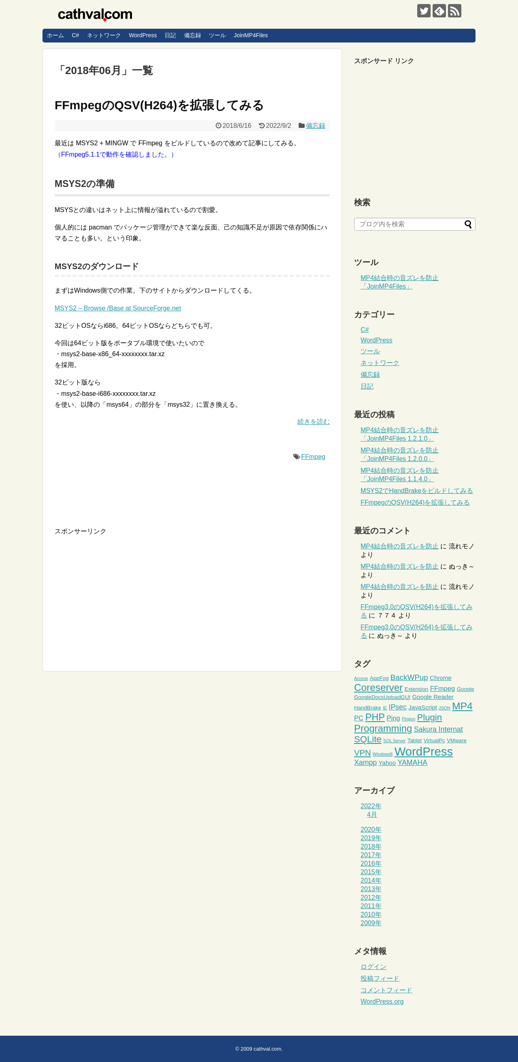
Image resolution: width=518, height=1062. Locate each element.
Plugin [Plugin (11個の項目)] (429, 717)
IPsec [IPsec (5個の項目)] (398, 707)
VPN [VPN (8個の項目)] (362, 752)
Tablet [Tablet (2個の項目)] (415, 740)
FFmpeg (313, 456)
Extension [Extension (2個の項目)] (416, 689)
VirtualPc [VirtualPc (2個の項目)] (434, 740)
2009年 (371, 923)
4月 (372, 814)
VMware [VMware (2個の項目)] (457, 740)
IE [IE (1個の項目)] (385, 707)
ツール (217, 35)
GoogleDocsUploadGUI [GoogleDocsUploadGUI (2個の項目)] (382, 697)
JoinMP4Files (251, 35)
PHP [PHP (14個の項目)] (375, 717)
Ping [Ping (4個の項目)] (393, 718)
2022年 (371, 806)
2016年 (371, 863)
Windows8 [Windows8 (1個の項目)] (383, 754)
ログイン (373, 966)
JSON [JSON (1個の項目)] (444, 707)
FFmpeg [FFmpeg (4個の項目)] (442, 688)
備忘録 (192, 35)
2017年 (371, 855)
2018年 (371, 846)
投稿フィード (380, 978)
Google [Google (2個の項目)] (465, 689)
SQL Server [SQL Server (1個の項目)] (394, 740)
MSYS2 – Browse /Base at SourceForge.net (118, 308)
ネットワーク (104, 35)
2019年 (371, 838)
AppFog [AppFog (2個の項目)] (379, 678)
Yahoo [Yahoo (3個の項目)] (387, 762)
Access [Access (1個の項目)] (361, 678)
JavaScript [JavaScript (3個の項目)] (422, 707)
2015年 (371, 872)
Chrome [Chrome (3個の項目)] (441, 677)
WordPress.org (382, 1001)
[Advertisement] (123, 592)
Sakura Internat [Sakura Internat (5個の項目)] (438, 729)
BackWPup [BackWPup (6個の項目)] (409, 677)
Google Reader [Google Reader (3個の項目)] (432, 696)
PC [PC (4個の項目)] (358, 718)
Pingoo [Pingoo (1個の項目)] (408, 718)
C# (75, 35)
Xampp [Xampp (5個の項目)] (365, 762)
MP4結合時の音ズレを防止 (400, 546)
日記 (170, 35)
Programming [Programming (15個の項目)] (383, 728)
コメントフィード (386, 990)
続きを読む (313, 421)
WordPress (143, 35)
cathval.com (267, 1049)
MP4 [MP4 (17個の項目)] (462, 706)
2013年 (371, 889)
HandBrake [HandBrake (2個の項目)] (367, 708)
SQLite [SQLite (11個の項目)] (368, 739)
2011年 (371, 906)
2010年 (371, 914)
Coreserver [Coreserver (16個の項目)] (378, 687)
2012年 (371, 897)
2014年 (371, 880)
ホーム (55, 35)
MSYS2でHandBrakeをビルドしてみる (417, 490)
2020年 (371, 829)
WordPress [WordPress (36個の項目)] (424, 751)
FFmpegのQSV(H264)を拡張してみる (159, 105)
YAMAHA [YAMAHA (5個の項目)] (413, 762)
